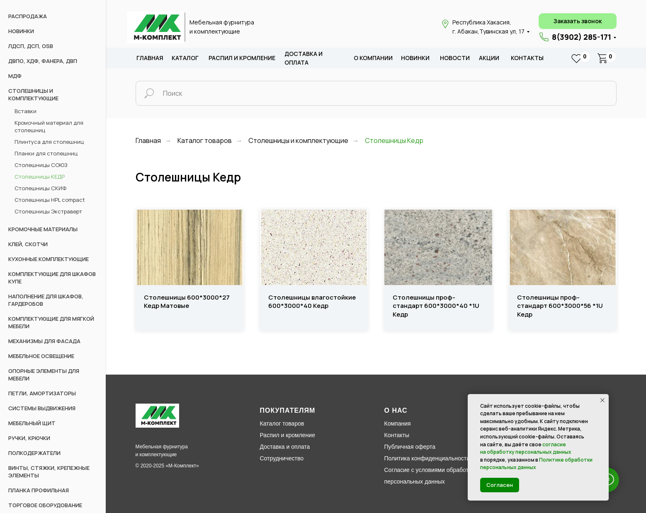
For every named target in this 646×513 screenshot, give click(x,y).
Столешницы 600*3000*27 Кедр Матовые (187, 301)
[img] (155, 27)
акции (489, 58)
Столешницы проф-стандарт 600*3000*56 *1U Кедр (560, 306)
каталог (185, 58)
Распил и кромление (287, 435)
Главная (149, 58)
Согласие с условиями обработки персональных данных (429, 476)
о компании (373, 58)
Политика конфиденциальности (427, 458)
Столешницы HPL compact (50, 199)
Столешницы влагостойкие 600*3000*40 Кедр (312, 301)
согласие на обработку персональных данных (525, 448)
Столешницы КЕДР (40, 176)
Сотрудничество (282, 458)
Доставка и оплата (285, 446)
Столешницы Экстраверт (48, 211)
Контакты (527, 58)
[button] (578, 21)
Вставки (25, 111)
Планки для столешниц (46, 153)
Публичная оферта (410, 446)
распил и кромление (242, 58)
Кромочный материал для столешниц (49, 126)
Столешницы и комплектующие (298, 141)
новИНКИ (415, 58)
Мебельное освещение (41, 356)
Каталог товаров (204, 141)
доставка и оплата (303, 58)
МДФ (15, 76)
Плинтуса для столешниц (49, 141)
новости (455, 58)
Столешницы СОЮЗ (41, 165)
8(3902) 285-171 (581, 37)
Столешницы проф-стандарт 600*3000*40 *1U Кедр (436, 306)
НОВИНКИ (21, 31)
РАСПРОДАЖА (27, 16)
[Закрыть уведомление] (602, 400)
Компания (397, 423)
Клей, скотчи (28, 244)
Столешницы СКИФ (40, 188)
